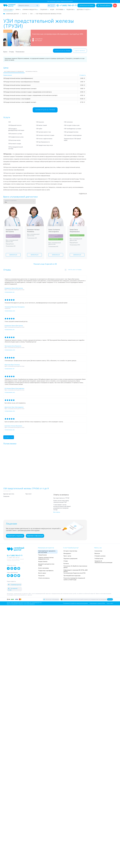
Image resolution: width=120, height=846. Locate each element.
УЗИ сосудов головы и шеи (71, 125)
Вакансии (97, 553)
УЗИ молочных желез (14, 140)
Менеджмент (67, 553)
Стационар (44, 9)
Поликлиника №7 (9, 368)
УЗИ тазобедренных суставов (72, 128)
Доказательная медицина (10, 236)
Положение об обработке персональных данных (75, 603)
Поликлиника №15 (10, 350)
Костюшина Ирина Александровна (14, 388)
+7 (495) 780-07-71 (67, 5)
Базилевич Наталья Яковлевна (13, 426)
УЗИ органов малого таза (43, 132)
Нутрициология (53, 239)
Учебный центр (99, 558)
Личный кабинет (104, 5)
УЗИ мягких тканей (41, 125)
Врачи (18, 9)
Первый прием (42, 555)
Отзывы (11, 52)
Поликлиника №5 (10, 430)
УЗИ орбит (39, 128)
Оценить (110, 599)
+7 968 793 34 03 (13, 557)
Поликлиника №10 (10, 311)
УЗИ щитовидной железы (71, 132)
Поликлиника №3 (9, 292)
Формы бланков (42, 561)
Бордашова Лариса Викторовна (14, 288)
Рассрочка (41, 575)
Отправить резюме (100, 556)
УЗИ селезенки (68, 122)
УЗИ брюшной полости (14, 125)
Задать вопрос (79, 50)
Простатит (28, 494)
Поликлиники (20, 52)
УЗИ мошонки (40, 122)
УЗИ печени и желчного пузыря (45, 135)
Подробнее (39, 39)
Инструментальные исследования (14, 71)
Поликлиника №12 (10, 392)
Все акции (38, 40)
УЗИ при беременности (43, 142)
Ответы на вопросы (44, 578)
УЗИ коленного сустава (15, 133)
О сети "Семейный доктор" (71, 547)
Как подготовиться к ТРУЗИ (61, 498)
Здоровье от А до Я (84, 9)
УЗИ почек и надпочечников (44, 138)
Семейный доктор (14, 584)
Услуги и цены (8, 9)
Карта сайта (110, 603)
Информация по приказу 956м (97, 603)
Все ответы (56, 512)
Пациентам (70, 9)
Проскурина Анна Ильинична (13, 346)
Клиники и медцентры (30, 9)
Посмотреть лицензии (15, 536)
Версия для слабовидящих (51, 599)
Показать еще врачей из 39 (45, 264)
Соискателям (98, 551)
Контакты (66, 563)
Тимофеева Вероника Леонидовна (14, 307)
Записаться (13, 255)
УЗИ (9, 122)
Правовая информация (35, 536)
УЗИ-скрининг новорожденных (73, 135)
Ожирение (6, 496)
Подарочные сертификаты (45, 570)
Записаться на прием (86, 5)
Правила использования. (66, 1)
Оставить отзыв (9, 437)
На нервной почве (12, 589)
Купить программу (43, 568)
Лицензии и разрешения (70, 558)
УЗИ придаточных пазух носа (44, 145)
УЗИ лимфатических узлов (15, 137)
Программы (60, 9)
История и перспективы (70, 551)
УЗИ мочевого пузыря (14, 143)
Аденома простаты (8, 494)
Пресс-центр (67, 556)
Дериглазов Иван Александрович (14, 407)
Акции (52, 9)
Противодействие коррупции (72, 575)
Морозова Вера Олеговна (12, 364)
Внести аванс (42, 573)
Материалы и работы (31, 71)
